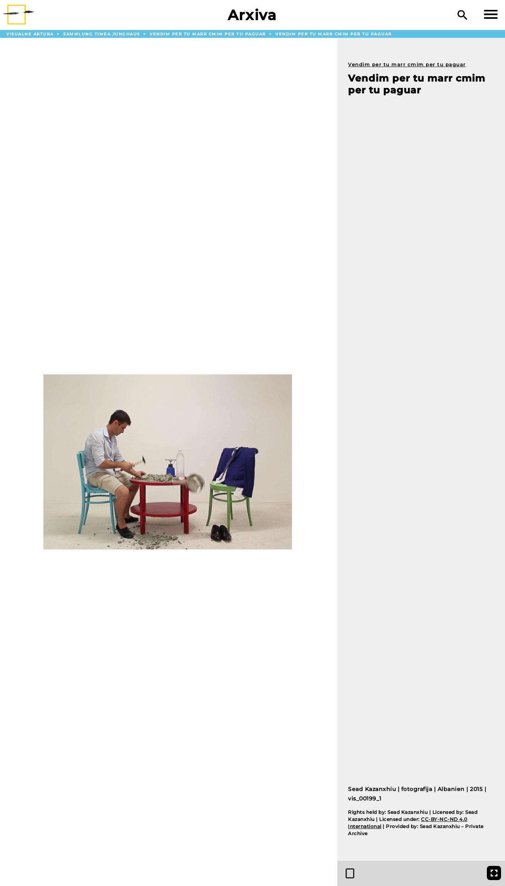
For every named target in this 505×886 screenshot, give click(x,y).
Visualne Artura (30, 34)
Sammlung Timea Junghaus (102, 34)
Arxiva (252, 15)
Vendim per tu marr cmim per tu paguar (208, 34)
